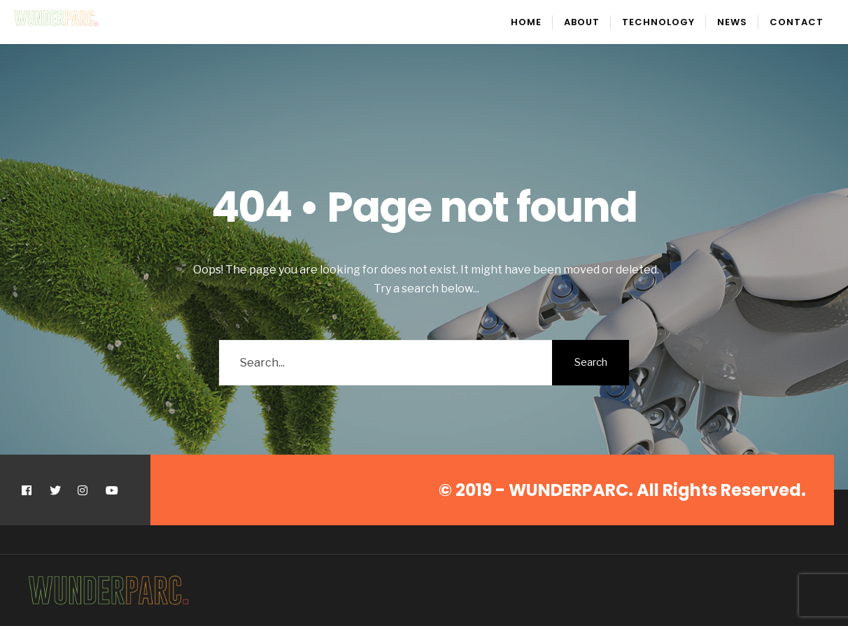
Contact (797, 22)
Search (590, 362)
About (582, 22)
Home (526, 22)
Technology (658, 22)
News (732, 22)
